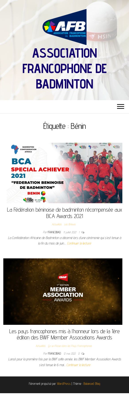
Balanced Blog (91, 384)
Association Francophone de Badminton (64, 68)
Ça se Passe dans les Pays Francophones (70, 346)
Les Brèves (69, 224)
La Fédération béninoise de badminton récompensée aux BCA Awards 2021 (64, 212)
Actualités (57, 224)
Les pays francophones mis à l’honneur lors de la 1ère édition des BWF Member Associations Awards (64, 334)
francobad (55, 232)
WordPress (64, 384)
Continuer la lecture (79, 243)
